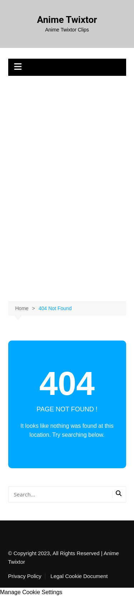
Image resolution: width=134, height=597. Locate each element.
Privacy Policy (24, 576)
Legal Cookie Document (79, 576)
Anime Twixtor (67, 19)
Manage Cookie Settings (31, 592)
